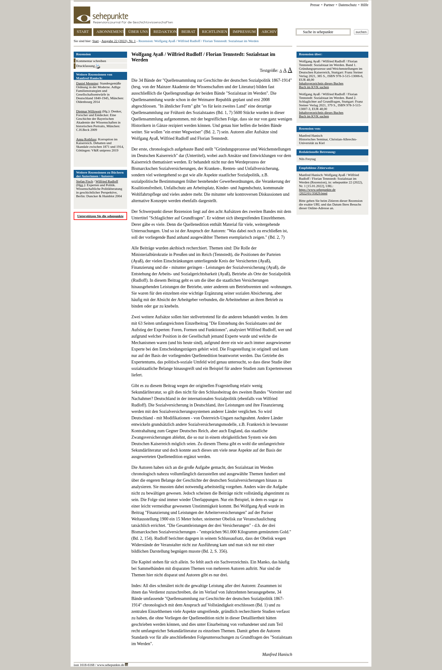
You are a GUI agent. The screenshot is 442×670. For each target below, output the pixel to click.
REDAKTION (165, 31)
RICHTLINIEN (214, 31)
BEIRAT (188, 31)
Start (95, 41)
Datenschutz (348, 5)
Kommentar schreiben (91, 61)
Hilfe (364, 5)
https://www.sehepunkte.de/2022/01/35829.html (317, 191)
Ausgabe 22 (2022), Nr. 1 (118, 41)
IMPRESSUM (244, 31)
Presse (315, 5)
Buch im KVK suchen (314, 87)
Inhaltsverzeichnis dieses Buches (321, 83)
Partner (329, 5)
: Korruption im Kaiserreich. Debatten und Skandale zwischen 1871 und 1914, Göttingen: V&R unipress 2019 (100, 144)
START (83, 31)
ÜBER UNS (138, 31)
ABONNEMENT (110, 31)
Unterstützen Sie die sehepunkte (100, 216)
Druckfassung (88, 66)
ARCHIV (269, 31)
